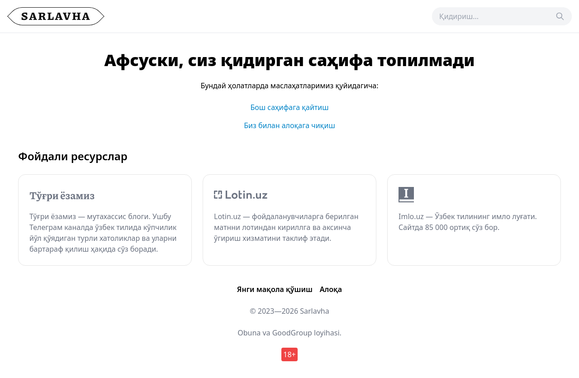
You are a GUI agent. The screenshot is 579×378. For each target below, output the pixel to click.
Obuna (249, 333)
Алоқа (331, 289)
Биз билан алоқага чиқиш (289, 125)
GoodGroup (292, 333)
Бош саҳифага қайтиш (289, 107)
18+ (289, 354)
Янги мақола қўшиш (275, 289)
